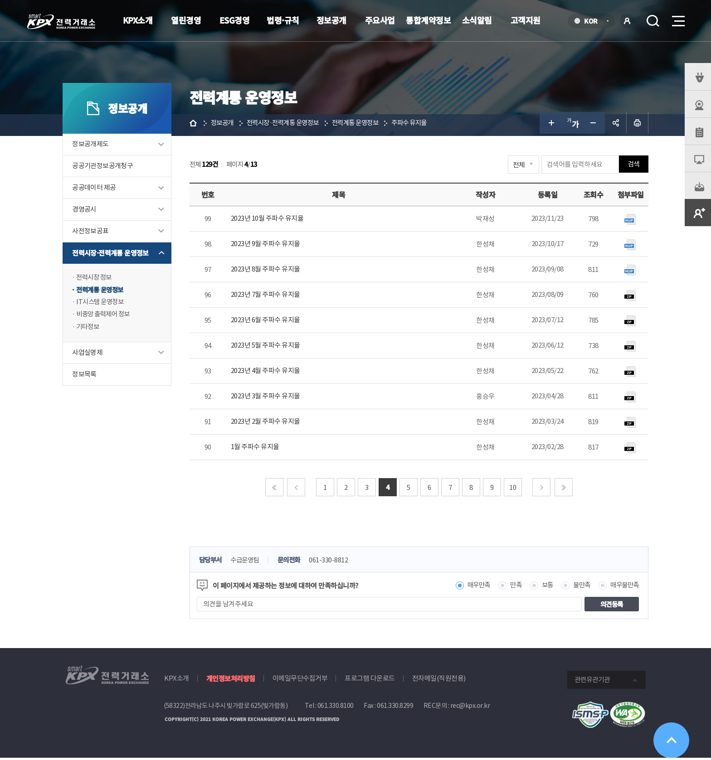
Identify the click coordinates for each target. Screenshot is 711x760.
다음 (542, 489)
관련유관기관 (592, 682)
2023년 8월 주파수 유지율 (267, 271)
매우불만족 (621, 587)
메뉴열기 (677, 18)
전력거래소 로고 (61, 21)
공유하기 (613, 125)
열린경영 (186, 20)
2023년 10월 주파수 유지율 (269, 220)
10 (513, 489)
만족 (508, 587)
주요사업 (380, 20)
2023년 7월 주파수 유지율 (267, 296)
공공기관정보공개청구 (105, 168)
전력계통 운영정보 (104, 292)
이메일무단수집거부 (300, 680)
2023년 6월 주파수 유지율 (267, 322)
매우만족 (470, 587)
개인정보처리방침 (230, 680)
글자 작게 (591, 125)
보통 (541, 587)
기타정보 (91, 330)
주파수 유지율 (424, 125)
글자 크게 (548, 125)
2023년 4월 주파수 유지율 (267, 372)
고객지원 (526, 20)
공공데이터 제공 (96, 190)
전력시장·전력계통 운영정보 (113, 255)
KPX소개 (138, 20)
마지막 (564, 489)
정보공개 (331, 20)
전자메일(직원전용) (439, 680)
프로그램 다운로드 (370, 680)
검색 (653, 21)
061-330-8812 (337, 562)
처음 (274, 489)
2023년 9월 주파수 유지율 (267, 246)
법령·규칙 (283, 20)
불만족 (576, 587)
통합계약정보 (428, 20)
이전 (296, 489)
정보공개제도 (93, 146)
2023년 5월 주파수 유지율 (267, 347)
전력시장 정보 (98, 280)
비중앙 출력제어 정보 (107, 318)
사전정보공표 (93, 233)
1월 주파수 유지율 (257, 449)
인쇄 (635, 125)
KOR (593, 21)
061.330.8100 (335, 708)
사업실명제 (90, 357)
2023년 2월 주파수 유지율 (267, 423)
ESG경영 (234, 20)
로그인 (627, 21)
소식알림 (477, 20)
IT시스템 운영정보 (104, 305)
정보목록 (87, 378)
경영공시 (87, 212)
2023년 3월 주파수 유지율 (267, 398)
